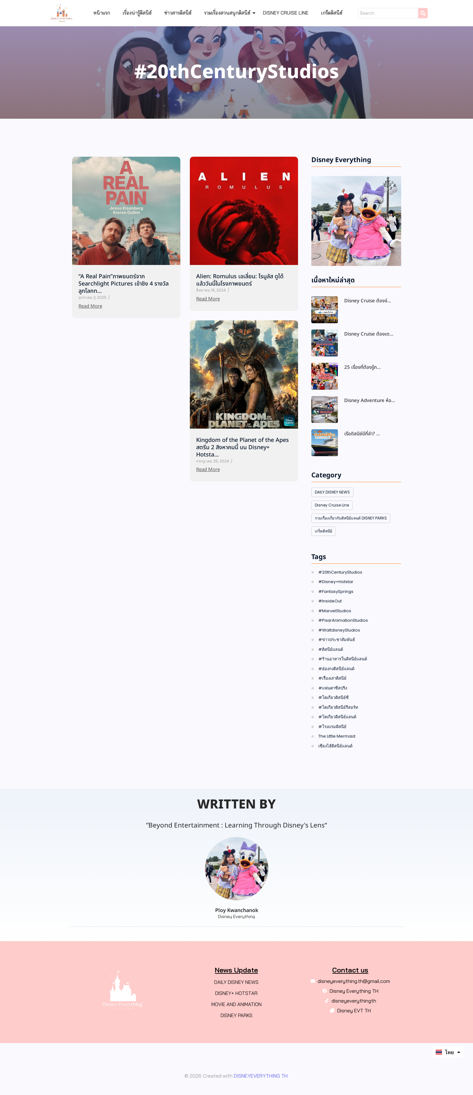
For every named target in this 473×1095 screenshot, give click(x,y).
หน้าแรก (101, 13)
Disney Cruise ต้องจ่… (367, 301)
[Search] (388, 13)
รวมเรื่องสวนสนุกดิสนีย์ (228, 13)
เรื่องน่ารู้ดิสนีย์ (137, 13)
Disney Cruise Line (285, 13)
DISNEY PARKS (236, 1015)
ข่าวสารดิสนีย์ (177, 13)
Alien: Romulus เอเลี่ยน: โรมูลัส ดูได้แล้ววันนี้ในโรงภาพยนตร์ (239, 280)
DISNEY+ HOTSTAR (236, 993)
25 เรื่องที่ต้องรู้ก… (362, 367)
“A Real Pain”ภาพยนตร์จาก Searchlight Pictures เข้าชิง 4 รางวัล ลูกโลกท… (123, 284)
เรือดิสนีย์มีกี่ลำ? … (362, 434)
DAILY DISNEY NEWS (236, 982)
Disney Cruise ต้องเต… (368, 334)
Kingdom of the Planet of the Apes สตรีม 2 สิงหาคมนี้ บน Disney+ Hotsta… (242, 447)
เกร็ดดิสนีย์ (331, 13)
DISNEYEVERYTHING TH (260, 1076)
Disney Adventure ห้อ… (369, 401)
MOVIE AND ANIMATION (236, 1004)
